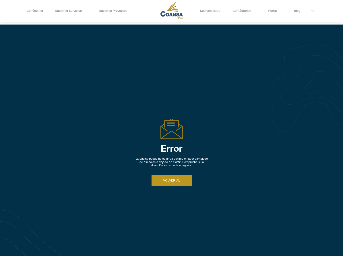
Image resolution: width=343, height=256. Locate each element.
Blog (297, 11)
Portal (272, 11)
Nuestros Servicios (68, 11)
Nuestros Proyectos (113, 11)
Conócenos (35, 11)
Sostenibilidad (210, 11)
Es (312, 11)
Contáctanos (242, 11)
